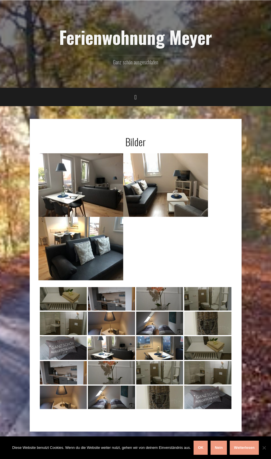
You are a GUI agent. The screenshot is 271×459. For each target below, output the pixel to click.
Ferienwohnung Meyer (135, 37)
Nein (219, 447)
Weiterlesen (244, 447)
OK (200, 447)
